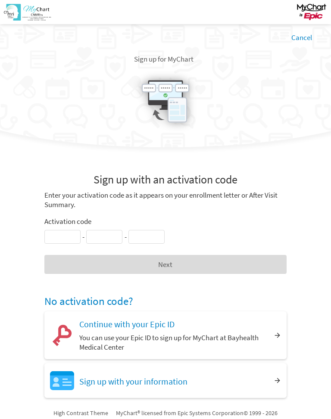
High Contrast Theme (80, 413)
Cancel (301, 37)
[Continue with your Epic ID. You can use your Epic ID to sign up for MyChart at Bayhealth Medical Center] (165, 335)
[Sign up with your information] (165, 380)
